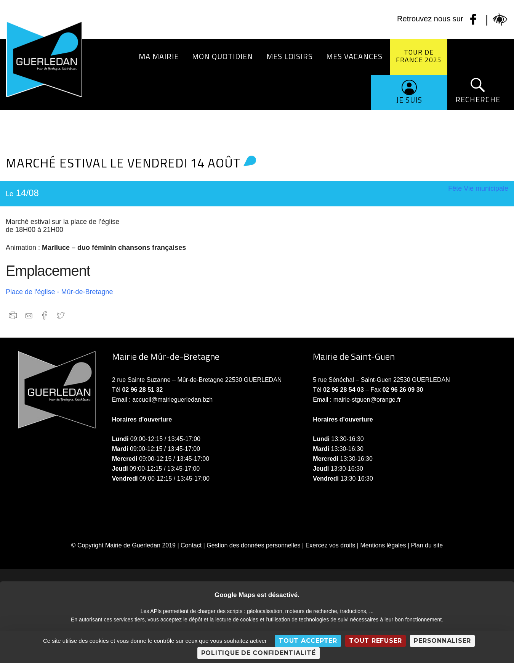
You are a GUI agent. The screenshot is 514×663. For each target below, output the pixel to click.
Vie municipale (486, 188)
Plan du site (427, 545)
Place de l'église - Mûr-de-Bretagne (59, 292)
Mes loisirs (289, 56)
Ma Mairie (159, 56)
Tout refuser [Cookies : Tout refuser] (375, 640)
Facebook (45, 315)
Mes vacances (354, 56)
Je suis (409, 100)
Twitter (61, 315)
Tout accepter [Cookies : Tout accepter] (308, 640)
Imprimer (13, 315)
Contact (191, 545)
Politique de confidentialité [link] (258, 653)
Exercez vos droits (330, 545)
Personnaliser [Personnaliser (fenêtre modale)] (442, 640)
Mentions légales (383, 545)
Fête (455, 188)
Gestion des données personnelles (253, 545)
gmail (29, 315)
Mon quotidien (222, 56)
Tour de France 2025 (419, 56)
